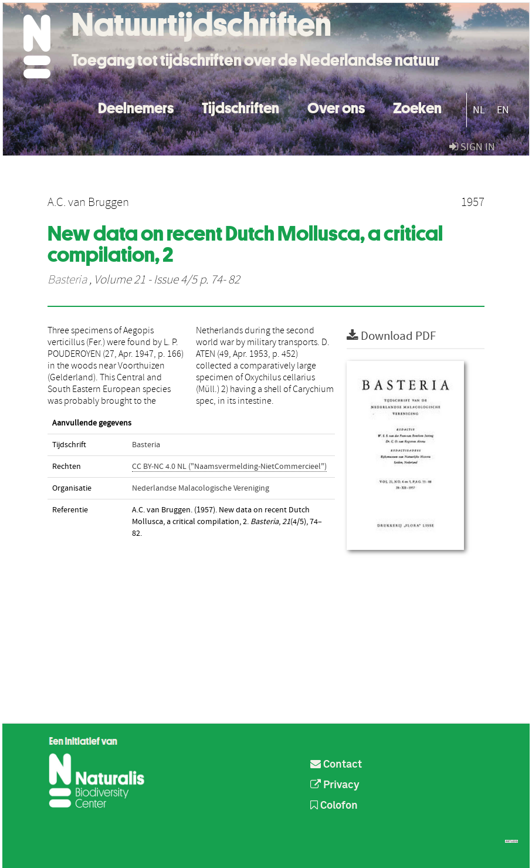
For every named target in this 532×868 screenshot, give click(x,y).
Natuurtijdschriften (201, 25)
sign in (472, 147)
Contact (336, 764)
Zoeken (417, 106)
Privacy (335, 785)
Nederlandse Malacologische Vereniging (200, 488)
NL (479, 110)
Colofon (334, 806)
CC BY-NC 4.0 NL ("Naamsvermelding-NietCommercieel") (229, 466)
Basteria (67, 280)
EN (503, 110)
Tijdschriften (240, 106)
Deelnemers (136, 106)
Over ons (336, 106)
